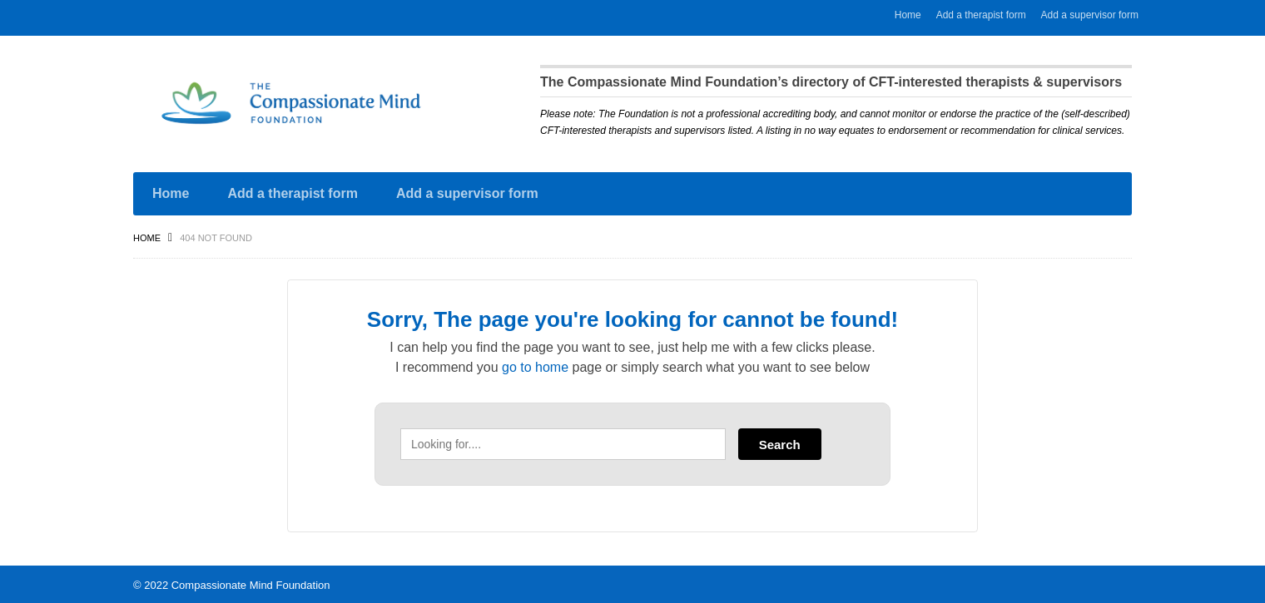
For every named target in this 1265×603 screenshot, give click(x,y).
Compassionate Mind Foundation (250, 582)
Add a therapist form (981, 15)
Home (908, 15)
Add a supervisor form (1089, 15)
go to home (535, 365)
